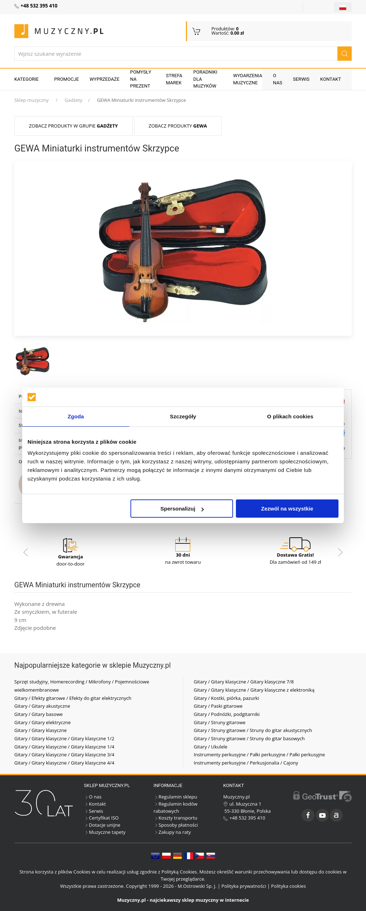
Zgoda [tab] (76, 416)
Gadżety (74, 100)
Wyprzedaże (104, 79)
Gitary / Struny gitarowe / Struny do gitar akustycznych (253, 730)
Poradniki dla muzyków (205, 79)
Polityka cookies (288, 886)
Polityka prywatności (244, 886)
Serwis (301, 79)
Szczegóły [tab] (183, 416)
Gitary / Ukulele (210, 746)
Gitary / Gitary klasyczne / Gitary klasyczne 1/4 (64, 746)
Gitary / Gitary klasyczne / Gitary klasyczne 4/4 (64, 763)
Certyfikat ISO (101, 818)
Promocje (66, 79)
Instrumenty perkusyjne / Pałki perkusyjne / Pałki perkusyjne (259, 754)
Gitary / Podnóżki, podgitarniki (226, 714)
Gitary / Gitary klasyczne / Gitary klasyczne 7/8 (244, 681)
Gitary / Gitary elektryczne (42, 722)
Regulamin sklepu (175, 796)
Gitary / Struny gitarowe (220, 722)
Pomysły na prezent (140, 79)
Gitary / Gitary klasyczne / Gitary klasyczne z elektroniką (254, 690)
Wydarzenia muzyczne (247, 79)
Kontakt (330, 79)
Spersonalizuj (182, 509)
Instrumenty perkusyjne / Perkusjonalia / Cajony (246, 763)
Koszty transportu (176, 818)
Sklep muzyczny (31, 100)
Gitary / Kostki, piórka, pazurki (226, 698)
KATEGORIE (26, 79)
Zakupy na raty (172, 832)
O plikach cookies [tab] (290, 416)
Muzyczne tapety (104, 832)
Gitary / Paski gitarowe (218, 706)
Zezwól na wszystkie (287, 509)
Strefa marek (174, 79)
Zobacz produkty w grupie (73, 126)
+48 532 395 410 (244, 818)
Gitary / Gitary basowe (38, 714)
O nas (277, 79)
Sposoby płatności (176, 825)
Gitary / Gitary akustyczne (42, 706)
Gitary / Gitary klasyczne (40, 730)
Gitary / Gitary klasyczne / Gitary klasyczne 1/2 (64, 738)
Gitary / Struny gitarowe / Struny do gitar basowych (249, 738)
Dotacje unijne (102, 825)
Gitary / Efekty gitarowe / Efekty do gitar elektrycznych (73, 698)
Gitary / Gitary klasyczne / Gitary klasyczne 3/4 (64, 754)
